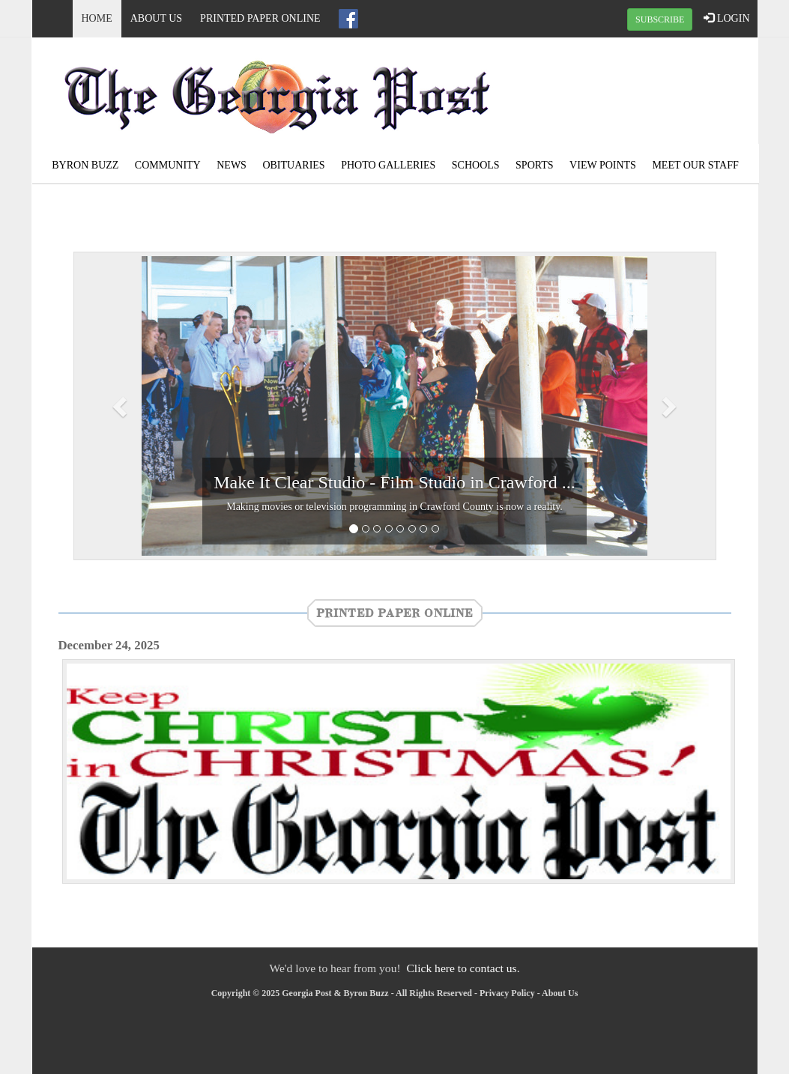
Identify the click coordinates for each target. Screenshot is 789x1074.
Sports (535, 165)
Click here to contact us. (462, 968)
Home (97, 18)
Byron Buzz (85, 165)
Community (168, 165)
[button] (121, 406)
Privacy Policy (507, 993)
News (232, 165)
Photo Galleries (388, 165)
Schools (476, 165)
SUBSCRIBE (659, 19)
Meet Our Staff (695, 165)
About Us (156, 18)
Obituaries (293, 165)
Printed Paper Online (260, 18)
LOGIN (726, 18)
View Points (602, 165)
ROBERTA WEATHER (635, 94)
